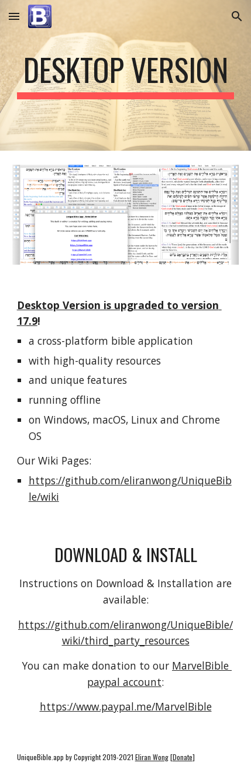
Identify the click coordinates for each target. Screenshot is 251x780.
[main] (125, 75)
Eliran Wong (152, 757)
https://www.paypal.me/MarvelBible (126, 706)
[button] (14, 16)
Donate (182, 757)
